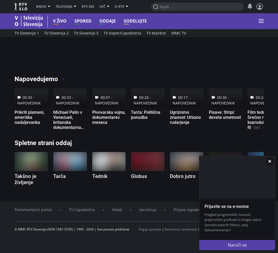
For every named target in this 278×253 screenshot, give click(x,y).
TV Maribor (156, 33)
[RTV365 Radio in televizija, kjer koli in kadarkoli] (63, 58)
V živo (53, 21)
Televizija (66, 6)
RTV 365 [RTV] (88, 6)
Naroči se (237, 245)
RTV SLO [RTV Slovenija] (21, 7)
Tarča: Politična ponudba (145, 115)
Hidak (117, 209)
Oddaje (101, 21)
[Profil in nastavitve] (260, 7)
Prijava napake (187, 209)
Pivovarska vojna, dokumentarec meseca (109, 117)
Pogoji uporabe (150, 229)
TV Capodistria (82, 209)
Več (104, 6)
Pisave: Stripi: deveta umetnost (225, 115)
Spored (76, 21)
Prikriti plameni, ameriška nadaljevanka (30, 117)
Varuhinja (147, 209)
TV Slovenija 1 (27, 33)
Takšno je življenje (25, 179)
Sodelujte (128, 21)
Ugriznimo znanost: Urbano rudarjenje (185, 117)
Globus (139, 176)
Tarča (59, 176)
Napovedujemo (40, 79)
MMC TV (178, 33)
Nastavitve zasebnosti (181, 229)
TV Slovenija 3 (86, 33)
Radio (43, 6)
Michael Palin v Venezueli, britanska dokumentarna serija (67, 122)
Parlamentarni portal (33, 209)
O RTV (121, 6)
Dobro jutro (183, 176)
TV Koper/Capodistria (122, 33)
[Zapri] (270, 161)
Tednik (100, 176)
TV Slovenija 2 (56, 33)
